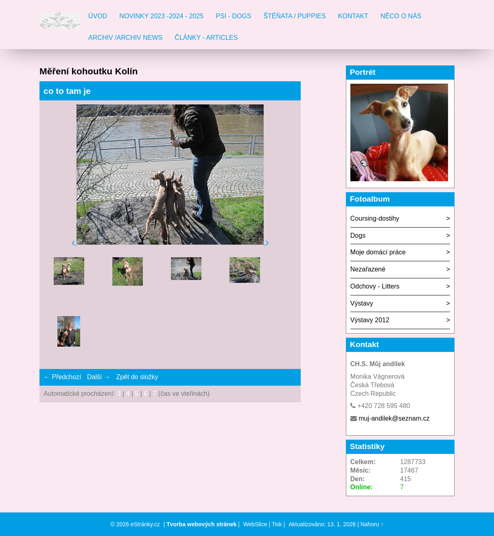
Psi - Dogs (233, 16)
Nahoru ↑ (372, 524)
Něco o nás (400, 16)
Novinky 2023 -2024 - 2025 (161, 16)
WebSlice (255, 524)
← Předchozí (62, 376)
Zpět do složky (137, 376)
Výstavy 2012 (369, 320)
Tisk (277, 524)
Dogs (357, 235)
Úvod (97, 16)
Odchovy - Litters (375, 286)
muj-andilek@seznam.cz (394, 418)
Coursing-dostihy (374, 218)
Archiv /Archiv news (125, 37)
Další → (98, 376)
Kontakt (353, 16)
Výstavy (361, 303)
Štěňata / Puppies (294, 16)
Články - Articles (206, 37)
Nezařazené (367, 269)
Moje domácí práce (378, 252)
